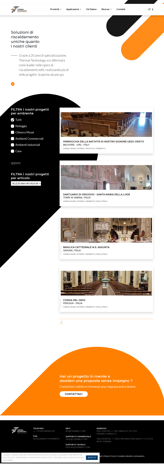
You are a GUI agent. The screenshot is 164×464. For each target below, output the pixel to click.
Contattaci (75, 394)
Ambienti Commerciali (29, 138)
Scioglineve (138, 457)
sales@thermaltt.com (76, 440)
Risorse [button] (106, 9)
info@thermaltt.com (75, 432)
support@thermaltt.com (78, 448)
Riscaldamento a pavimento (46, 440)
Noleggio (21, 126)
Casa (18, 151)
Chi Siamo (91, 9)
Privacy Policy (110, 457)
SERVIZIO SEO (84, 463)
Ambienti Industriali (27, 144)
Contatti (121, 9)
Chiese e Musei (24, 132)
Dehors (129, 457)
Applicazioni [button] (72, 9)
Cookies (121, 457)
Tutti (18, 119)
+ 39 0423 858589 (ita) (45, 432)
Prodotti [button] (54, 9)
